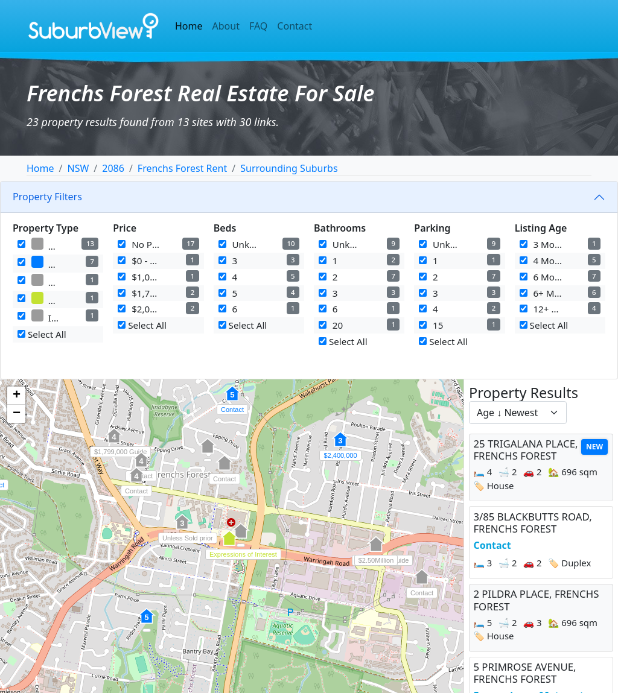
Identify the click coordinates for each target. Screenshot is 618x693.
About (226, 26)
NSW (78, 168)
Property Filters (47, 196)
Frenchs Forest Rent (182, 168)
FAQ (258, 26)
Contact (294, 26)
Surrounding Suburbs (288, 168)
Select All (42, 334)
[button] (147, 622)
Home (189, 26)
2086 (113, 168)
